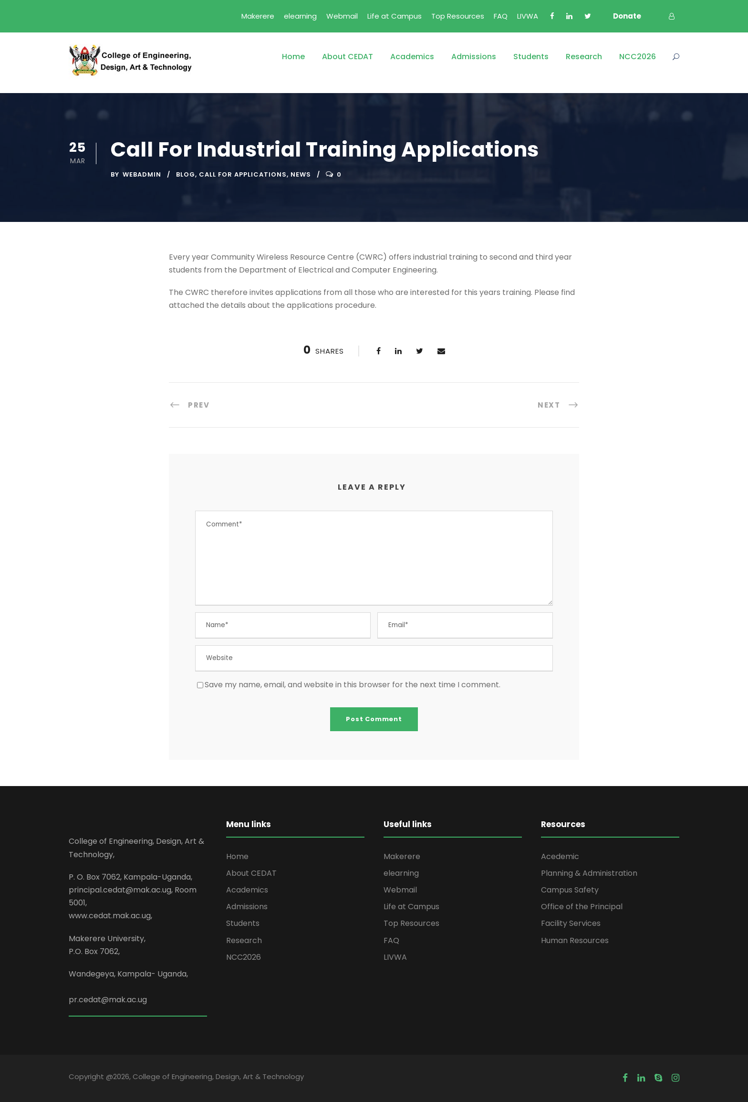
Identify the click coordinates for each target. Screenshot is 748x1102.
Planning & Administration (589, 873)
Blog (185, 174)
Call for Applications (243, 174)
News (301, 174)
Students (531, 56)
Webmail (342, 16)
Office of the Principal (582, 906)
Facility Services (571, 923)
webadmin (142, 174)
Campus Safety (570, 889)
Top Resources (457, 16)
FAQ (501, 16)
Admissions (473, 56)
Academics (412, 56)
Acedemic (560, 856)
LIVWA (527, 16)
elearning (300, 16)
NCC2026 (637, 56)
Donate (627, 16)
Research (584, 56)
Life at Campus (394, 16)
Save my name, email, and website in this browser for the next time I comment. (352, 684)
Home (293, 56)
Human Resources (575, 940)
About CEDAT (347, 56)
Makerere (257, 16)
